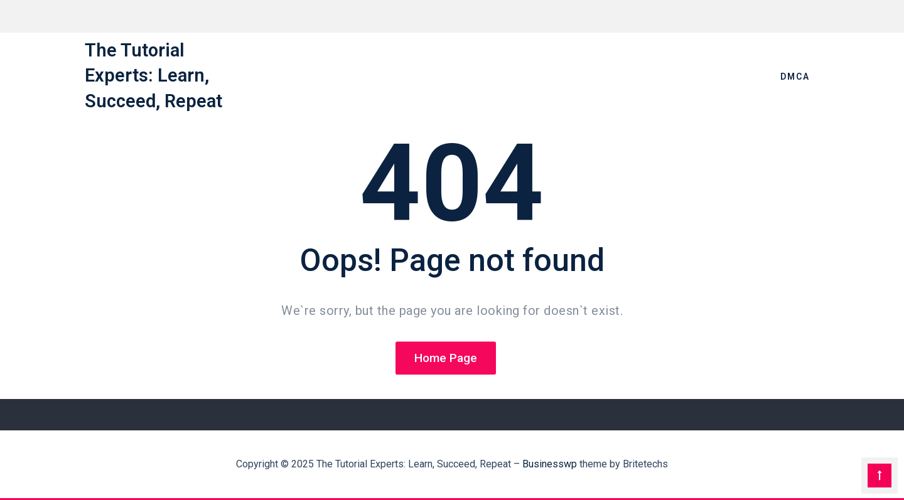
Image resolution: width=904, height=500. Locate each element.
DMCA (795, 77)
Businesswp (549, 464)
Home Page (445, 358)
